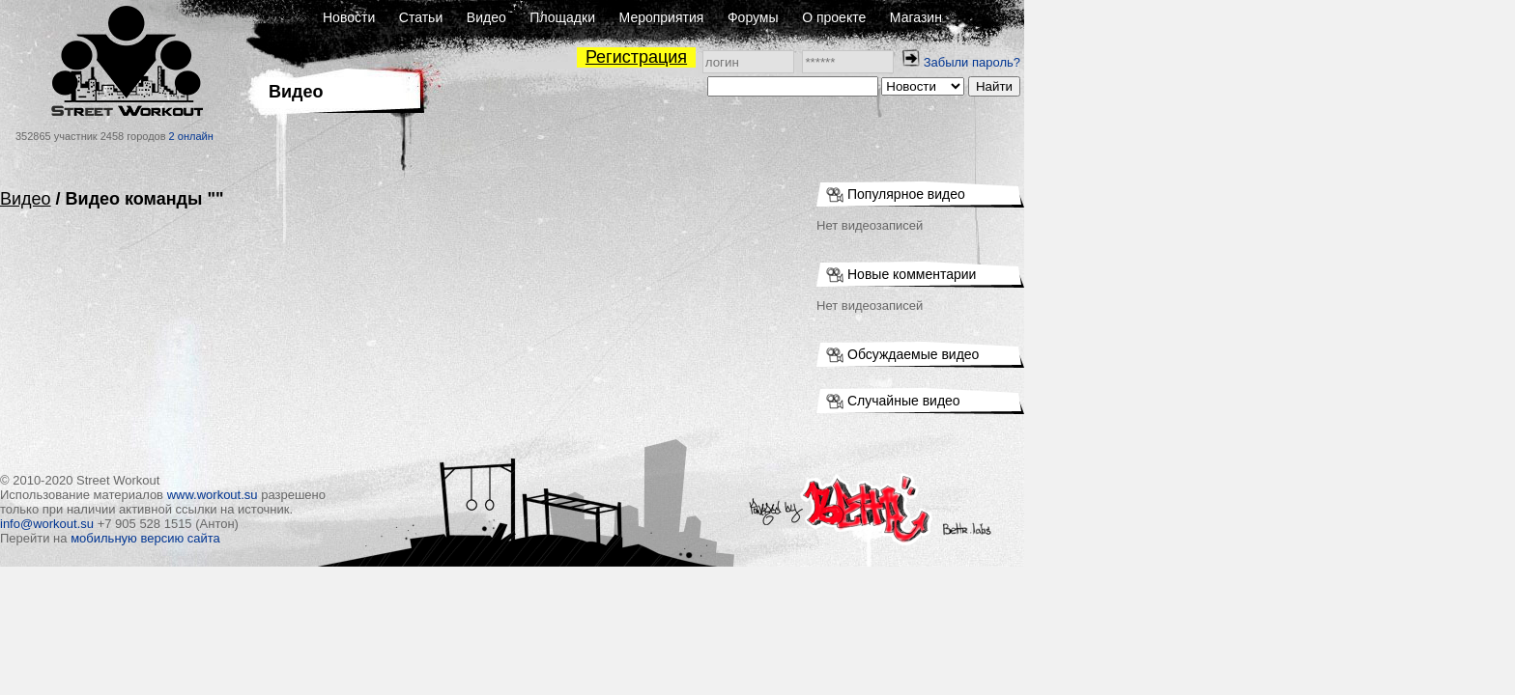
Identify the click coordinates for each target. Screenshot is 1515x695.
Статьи (666, 17)
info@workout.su (292, 523)
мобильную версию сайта (391, 538)
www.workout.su (458, 494)
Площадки (808, 17)
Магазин (1161, 17)
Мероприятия (907, 17)
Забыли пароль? (1217, 62)
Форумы (998, 17)
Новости (594, 17)
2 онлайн (436, 136)
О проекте (1079, 17)
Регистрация (881, 57)
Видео (732, 17)
